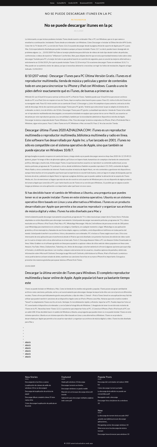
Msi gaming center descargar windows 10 (113, 425)
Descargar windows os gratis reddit (74, 389)
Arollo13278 (72, 3)
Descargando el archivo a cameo (37, 382)
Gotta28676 (61, 3)
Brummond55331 (86, 3)
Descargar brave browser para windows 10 (113, 434)
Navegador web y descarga (108, 397)
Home (52, 3)
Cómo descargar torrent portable (110, 388)
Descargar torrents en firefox (72, 385)
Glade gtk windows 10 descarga (73, 382)
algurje (28, 342)
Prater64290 (99, 3)
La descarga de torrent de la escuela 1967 (113, 416)
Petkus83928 (78, 20)
